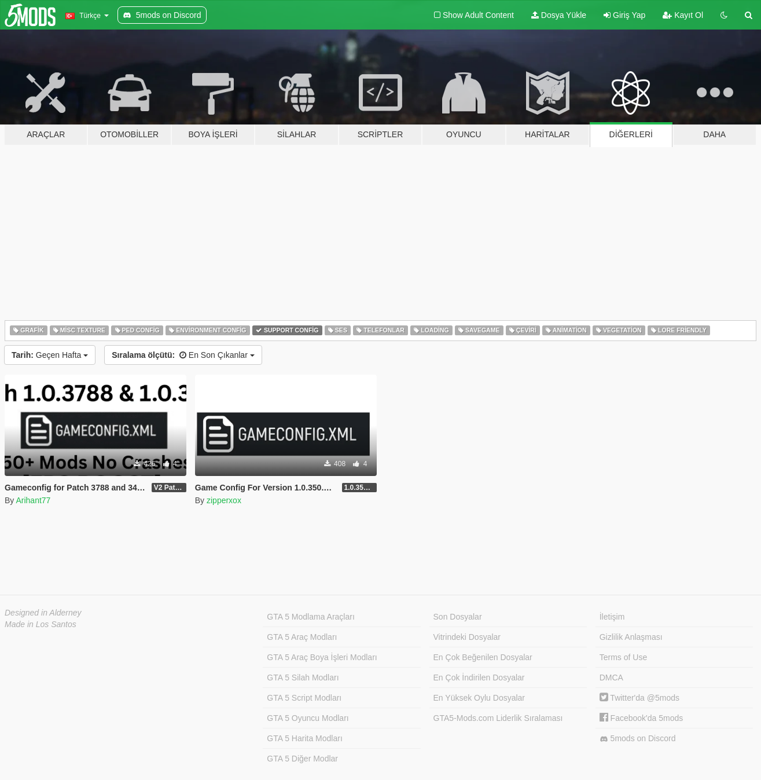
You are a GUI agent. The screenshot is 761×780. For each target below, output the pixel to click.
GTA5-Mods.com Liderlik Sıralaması (498, 718)
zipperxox (224, 500)
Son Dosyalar (457, 616)
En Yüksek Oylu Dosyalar (479, 697)
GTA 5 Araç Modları (302, 637)
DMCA (611, 677)
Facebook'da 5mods (641, 718)
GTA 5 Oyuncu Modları (307, 718)
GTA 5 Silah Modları (303, 677)
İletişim (612, 616)
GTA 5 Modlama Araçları (310, 616)
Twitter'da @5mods (639, 698)
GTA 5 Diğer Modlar (302, 758)
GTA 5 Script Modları (304, 697)
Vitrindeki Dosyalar (467, 637)
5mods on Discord (638, 739)
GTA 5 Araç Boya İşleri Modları (322, 657)
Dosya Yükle (558, 15)
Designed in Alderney (43, 612)
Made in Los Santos (40, 624)
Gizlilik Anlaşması (631, 637)
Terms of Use (623, 657)
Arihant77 (33, 500)
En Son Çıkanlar (183, 355)
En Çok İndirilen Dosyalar (479, 677)
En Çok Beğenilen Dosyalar (482, 657)
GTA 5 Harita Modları (304, 738)
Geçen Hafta (50, 355)
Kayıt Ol (683, 15)
